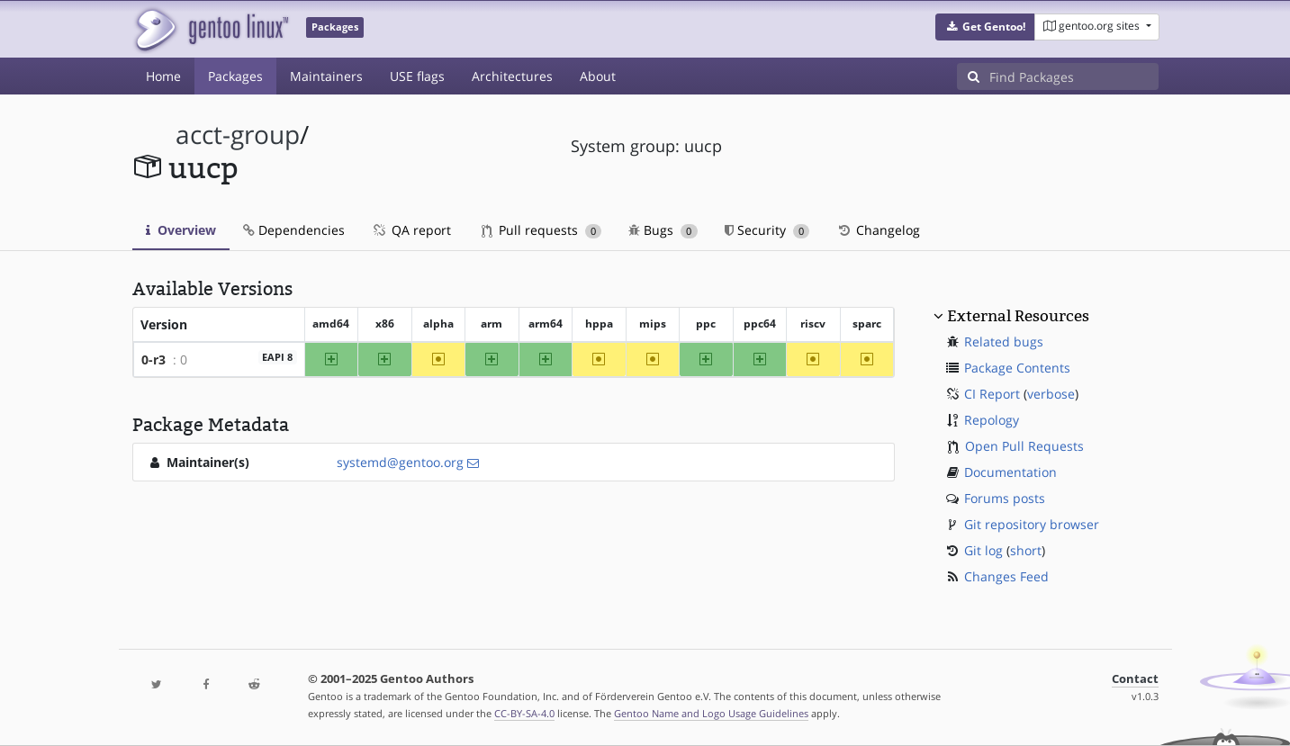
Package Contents (1017, 367)
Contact (1135, 679)
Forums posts (1004, 498)
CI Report (992, 393)
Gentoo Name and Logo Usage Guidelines (711, 713)
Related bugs (1003, 341)
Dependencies (294, 229)
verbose (1051, 393)
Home (163, 76)
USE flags (417, 76)
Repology (991, 419)
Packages (235, 76)
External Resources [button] (1018, 316)
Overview (181, 229)
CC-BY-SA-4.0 (524, 713)
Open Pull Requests (1024, 445)
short (1026, 550)
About (598, 76)
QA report (411, 229)
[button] (985, 26)
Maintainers (326, 76)
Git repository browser (1031, 524)
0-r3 (153, 359)
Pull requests (542, 229)
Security (767, 229)
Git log (983, 550)
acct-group (238, 134)
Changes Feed (1006, 576)
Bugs (663, 229)
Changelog (878, 229)
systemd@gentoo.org (400, 462)
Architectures (512, 76)
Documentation (1010, 472)
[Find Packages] (1074, 76)
